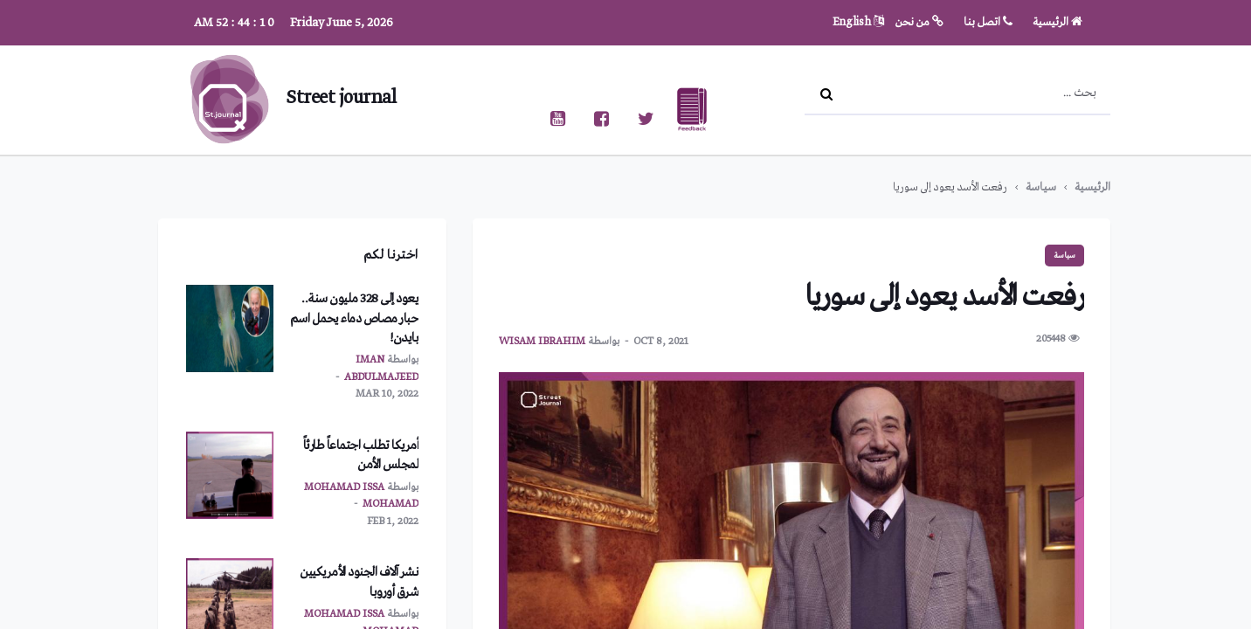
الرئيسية (1057, 22)
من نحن (919, 22)
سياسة (1041, 187)
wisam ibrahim (542, 342)
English (858, 22)
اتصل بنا (988, 22)
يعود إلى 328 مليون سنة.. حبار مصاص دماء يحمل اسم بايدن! (354, 318)
